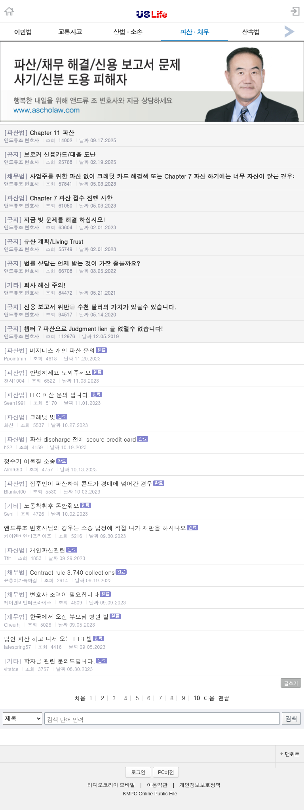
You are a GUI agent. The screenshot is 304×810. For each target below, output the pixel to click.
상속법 (251, 31)
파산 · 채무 (194, 31)
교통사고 (70, 31)
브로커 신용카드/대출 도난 (152, 157)
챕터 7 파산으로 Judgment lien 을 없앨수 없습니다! (152, 331)
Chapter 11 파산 (152, 135)
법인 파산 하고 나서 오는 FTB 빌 (152, 642)
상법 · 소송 (127, 31)
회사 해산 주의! (152, 288)
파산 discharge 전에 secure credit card (152, 442)
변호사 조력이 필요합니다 (152, 598)
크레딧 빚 (152, 420)
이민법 (23, 31)
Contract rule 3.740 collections (152, 575)
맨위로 (289, 754)
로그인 (138, 772)
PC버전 (166, 772)
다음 (209, 698)
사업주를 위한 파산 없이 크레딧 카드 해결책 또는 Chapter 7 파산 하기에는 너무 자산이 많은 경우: (152, 179)
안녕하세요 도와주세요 (152, 376)
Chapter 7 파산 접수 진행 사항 (152, 201)
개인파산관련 (152, 553)
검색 (291, 719)
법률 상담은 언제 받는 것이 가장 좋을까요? (152, 266)
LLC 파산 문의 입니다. (152, 398)
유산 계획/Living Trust (152, 244)
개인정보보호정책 (199, 785)
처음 (80, 698)
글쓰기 (291, 683)
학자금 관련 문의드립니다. (152, 664)
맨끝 (224, 698)
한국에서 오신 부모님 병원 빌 (152, 620)
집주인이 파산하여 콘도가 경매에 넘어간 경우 (152, 487)
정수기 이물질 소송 (152, 465)
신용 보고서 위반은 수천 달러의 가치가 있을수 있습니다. (152, 310)
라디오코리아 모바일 (111, 785)
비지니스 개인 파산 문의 (152, 354)
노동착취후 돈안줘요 (152, 509)
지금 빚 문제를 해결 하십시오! (152, 223)
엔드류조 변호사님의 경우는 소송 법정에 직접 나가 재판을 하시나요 (152, 531)
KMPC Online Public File (150, 794)
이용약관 (157, 785)
